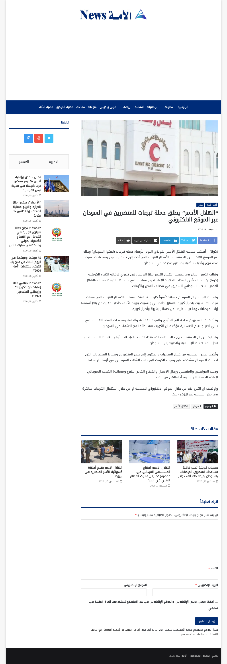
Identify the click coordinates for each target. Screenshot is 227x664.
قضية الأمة (46, 107)
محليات (168, 107)
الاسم (213, 568)
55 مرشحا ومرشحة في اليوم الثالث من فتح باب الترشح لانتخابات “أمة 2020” (25, 265)
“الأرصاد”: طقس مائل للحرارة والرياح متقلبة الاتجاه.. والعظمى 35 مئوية (26, 210)
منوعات (92, 107)
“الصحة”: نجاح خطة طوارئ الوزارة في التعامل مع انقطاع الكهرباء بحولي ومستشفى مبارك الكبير (25, 237)
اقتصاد (139, 107)
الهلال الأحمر (181, 406)
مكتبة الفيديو (64, 107)
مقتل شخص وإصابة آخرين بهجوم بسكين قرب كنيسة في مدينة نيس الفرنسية (26, 184)
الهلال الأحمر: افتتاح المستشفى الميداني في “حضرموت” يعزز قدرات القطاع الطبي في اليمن (150, 474)
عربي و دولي (108, 107)
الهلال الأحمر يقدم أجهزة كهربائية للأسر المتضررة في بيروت (103, 472)
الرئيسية (183, 107)
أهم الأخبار (211, 205)
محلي (199, 205)
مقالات (80, 107)
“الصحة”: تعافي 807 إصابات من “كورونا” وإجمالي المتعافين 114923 (27, 290)
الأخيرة (54, 162)
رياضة (126, 107)
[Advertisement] (113, 60)
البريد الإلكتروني (206, 585)
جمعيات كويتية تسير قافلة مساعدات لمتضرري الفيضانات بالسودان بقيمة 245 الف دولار (198, 472)
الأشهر (24, 162)
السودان (196, 406)
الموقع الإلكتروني (135, 585)
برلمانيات (152, 107)
